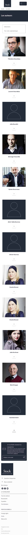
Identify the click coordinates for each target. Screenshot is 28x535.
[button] (8, 27)
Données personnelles (5, 533)
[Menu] (23, 3)
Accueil (2, 8)
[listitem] (2, 488)
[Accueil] (7, 3)
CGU (2, 529)
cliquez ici (16, 453)
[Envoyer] (24, 457)
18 (14, 430)
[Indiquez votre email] (12, 457)
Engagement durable (5, 526)
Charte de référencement (5, 531)
